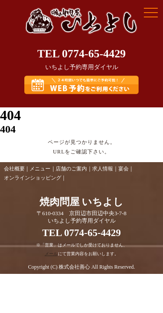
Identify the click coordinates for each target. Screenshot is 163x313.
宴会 (123, 169)
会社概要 (14, 169)
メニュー (40, 169)
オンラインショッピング (32, 178)
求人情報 (102, 169)
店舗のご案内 (71, 169)
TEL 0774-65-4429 (81, 53)
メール (51, 253)
